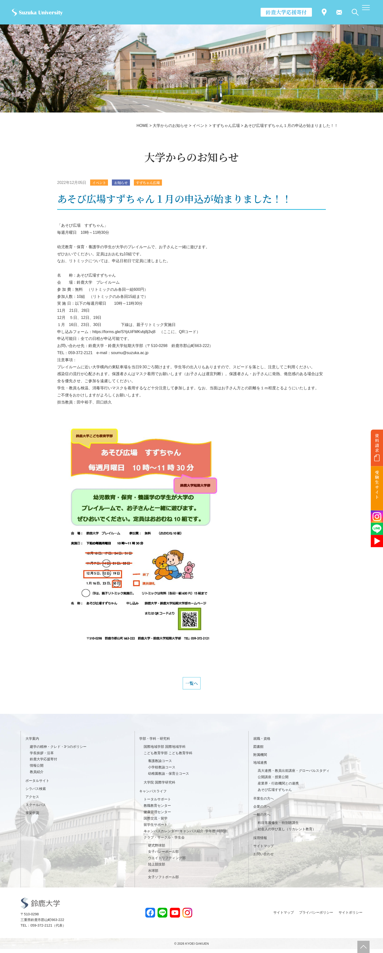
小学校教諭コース (161, 771)
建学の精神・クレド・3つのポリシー (58, 750)
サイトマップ (263, 850)
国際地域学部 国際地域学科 (165, 750)
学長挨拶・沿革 (42, 757)
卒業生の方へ (263, 802)
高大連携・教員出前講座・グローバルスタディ (294, 774)
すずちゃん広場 (154, 183)
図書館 (258, 750)
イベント (100, 183)
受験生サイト (377, 485)
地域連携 (260, 766)
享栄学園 (32, 816)
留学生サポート (156, 828)
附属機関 (260, 758)
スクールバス (35, 808)
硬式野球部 (156, 849)
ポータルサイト (37, 784)
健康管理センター (157, 816)
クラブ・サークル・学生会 (164, 841)
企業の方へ (261, 810)
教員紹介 (36, 776)
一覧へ (191, 685)
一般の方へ (261, 818)
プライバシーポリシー (316, 916)
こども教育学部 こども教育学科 (168, 757)
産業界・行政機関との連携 (278, 787)
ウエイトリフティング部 (167, 862)
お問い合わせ (263, 858)
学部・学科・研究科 (154, 742)
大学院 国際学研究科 (159, 786)
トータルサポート (157, 803)
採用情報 (260, 841)
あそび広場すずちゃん (275, 793)
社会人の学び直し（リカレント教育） (287, 833)
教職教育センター (157, 809)
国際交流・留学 (156, 822)
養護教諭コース (160, 765)
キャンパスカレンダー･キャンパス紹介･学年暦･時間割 (185, 835)
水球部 (153, 874)
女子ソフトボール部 (163, 881)
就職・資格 (261, 742)
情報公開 (36, 769)
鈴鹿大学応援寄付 (286, 12)
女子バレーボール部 (163, 855)
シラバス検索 (35, 792)
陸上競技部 (156, 868)
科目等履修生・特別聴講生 (278, 826)
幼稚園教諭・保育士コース (168, 777)
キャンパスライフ (153, 795)
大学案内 (32, 742)
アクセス (32, 800)
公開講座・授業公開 (273, 781)
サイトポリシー (350, 916)
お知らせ (124, 183)
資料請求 (377, 443)
